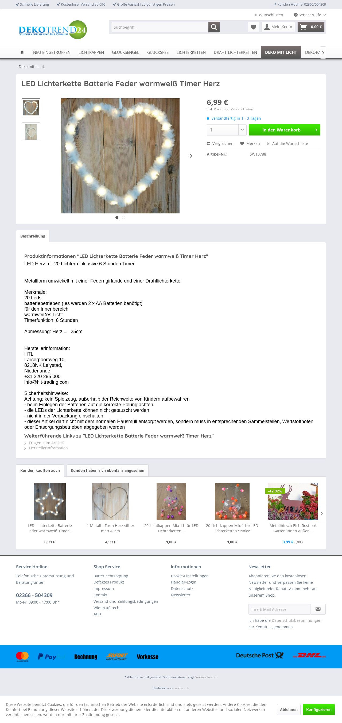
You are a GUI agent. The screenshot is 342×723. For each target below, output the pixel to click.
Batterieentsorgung (111, 575)
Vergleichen (220, 143)
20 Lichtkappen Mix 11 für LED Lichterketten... (171, 528)
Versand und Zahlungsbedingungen (126, 601)
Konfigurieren (319, 709)
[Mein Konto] (278, 27)
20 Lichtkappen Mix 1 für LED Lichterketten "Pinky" (232, 528)
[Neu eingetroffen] (52, 52)
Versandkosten (206, 677)
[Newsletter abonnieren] (318, 609)
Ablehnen (289, 709)
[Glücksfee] (158, 52)
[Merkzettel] (253, 27)
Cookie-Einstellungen (190, 575)
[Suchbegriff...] (165, 27)
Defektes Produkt (109, 582)
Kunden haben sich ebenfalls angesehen (107, 470)
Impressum (104, 588)
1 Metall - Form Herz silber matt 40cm (110, 528)
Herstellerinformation (46, 447)
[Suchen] (214, 27)
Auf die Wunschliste (287, 143)
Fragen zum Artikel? (44, 442)
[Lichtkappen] (91, 52)
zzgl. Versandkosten (238, 109)
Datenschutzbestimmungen (296, 620)
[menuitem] (165, 27)
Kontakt (100, 594)
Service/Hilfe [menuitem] (308, 14)
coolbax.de (181, 688)
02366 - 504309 (34, 595)
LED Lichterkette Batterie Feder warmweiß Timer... (50, 528)
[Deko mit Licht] (281, 52)
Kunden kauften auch (40, 470)
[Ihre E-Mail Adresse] (279, 609)
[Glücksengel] (125, 52)
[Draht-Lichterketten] (235, 52)
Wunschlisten (268, 14)
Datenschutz (182, 588)
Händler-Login (183, 582)
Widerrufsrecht (107, 607)
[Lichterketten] (191, 52)
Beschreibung (32, 236)
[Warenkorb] (311, 27)
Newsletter (181, 594)
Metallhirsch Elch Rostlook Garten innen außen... (293, 528)
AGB (97, 613)
